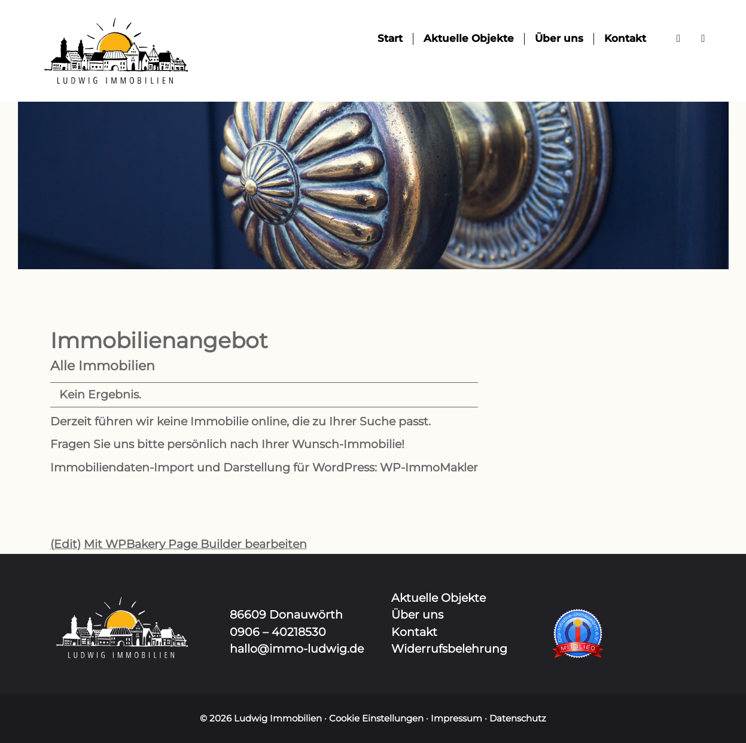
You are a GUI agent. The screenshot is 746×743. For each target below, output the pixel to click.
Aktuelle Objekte (438, 598)
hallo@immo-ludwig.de (297, 649)
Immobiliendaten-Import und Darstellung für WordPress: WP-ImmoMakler (264, 467)
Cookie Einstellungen (376, 718)
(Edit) (65, 544)
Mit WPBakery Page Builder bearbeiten (195, 544)
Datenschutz (517, 718)
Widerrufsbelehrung (449, 649)
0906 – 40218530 (278, 632)
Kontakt (414, 632)
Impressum (456, 718)
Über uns (417, 615)
